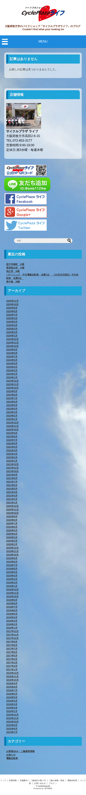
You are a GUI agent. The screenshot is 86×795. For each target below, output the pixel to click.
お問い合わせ (40, 783)
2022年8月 (11, 436)
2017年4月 (11, 659)
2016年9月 (11, 683)
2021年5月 (11, 488)
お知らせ (10, 754)
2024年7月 (11, 356)
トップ (3, 780)
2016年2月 (11, 708)
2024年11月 (12, 342)
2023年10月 (12, 388)
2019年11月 (12, 551)
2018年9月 (11, 600)
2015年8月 (11, 728)
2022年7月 (11, 440)
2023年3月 (11, 412)
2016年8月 (11, 687)
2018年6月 (11, 610)
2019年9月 (11, 558)
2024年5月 (11, 363)
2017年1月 (11, 669)
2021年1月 (11, 502)
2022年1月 (11, 461)
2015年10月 (12, 721)
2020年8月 (11, 520)
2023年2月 (11, 415)
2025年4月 (11, 325)
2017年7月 (11, 648)
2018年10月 (12, 596)
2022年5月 (11, 447)
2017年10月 (12, 638)
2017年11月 (12, 634)
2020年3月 (11, 537)
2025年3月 (11, 328)
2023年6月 (11, 401)
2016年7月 (11, 690)
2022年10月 (12, 429)
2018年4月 (11, 617)
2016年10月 (12, 680)
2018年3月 (11, 621)
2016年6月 (11, 694)
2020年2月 (11, 541)
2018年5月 (11, 614)
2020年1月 (11, 544)
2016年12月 (12, 673)
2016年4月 (11, 701)
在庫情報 (13, 780)
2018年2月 (11, 624)
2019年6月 (11, 568)
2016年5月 (11, 697)
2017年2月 (11, 666)
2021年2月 (11, 499)
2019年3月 (11, 579)
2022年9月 (11, 433)
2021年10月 (12, 471)
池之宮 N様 (13, 271)
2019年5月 (11, 572)
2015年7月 (11, 732)
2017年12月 (12, 631)
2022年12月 (12, 422)
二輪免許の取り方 (38, 780)
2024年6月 (11, 360)
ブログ (51, 783)
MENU (42, 41)
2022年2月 (11, 457)
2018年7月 (11, 607)
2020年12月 (12, 506)
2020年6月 (11, 527)
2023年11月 (12, 384)
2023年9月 (11, 391)
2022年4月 (11, 450)
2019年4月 (11, 575)
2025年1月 (11, 335)
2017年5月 (11, 655)
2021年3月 (11, 495)
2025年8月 (11, 311)
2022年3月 (11, 454)
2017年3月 (11, 662)
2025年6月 (11, 318)
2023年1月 (11, 419)
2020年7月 (11, 523)
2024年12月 (12, 339)
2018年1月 (11, 628)
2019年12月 (12, 548)
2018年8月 (11, 603)
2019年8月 (11, 561)
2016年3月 (11, 704)
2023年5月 (11, 405)
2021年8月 (11, 478)
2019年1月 (11, 586)
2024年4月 (11, 367)
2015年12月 (12, 714)
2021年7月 (11, 481)
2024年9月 (11, 349)
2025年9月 (11, 308)
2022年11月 (12, 426)
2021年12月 (12, 464)
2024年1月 (11, 377)
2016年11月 (12, 676)
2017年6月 (11, 652)
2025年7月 (11, 315)
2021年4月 (11, 492)
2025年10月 (12, 304)
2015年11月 (12, 718)
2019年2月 (11, 582)
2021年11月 (12, 468)
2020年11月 (12, 509)
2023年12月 (12, 381)
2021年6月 (11, 485)
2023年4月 (11, 408)
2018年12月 (12, 589)
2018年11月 (12, 593)
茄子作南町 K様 (15, 264)
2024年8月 (11, 353)
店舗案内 (24, 780)
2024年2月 (11, 374)
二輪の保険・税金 (56, 780)
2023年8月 (11, 395)
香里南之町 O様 (15, 267)
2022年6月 (11, 443)
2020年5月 (11, 530)
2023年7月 (11, 398)
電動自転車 (12, 758)
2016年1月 (11, 711)
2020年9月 (11, 516)
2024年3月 (11, 370)
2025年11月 (12, 301)
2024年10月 (12, 346)
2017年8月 (11, 645)
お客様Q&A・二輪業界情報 (20, 751)
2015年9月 (11, 725)
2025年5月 (11, 322)
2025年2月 (11, 332)
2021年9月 (11, 475)
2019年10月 (12, 555)
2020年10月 (12, 513)
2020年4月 (11, 534)
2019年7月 (11, 565)
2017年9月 (11, 641)
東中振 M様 (13, 281)
